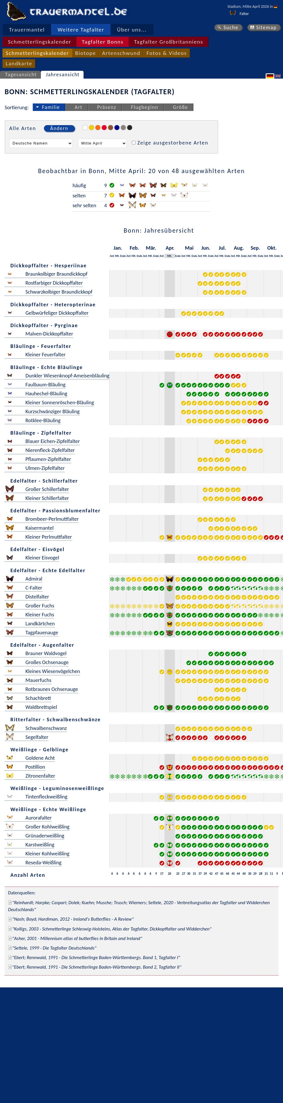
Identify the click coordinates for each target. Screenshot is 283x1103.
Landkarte (19, 63)
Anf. (112, 255)
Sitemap (266, 27)
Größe (180, 107)
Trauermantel (27, 29)
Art (78, 107)
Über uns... (132, 29)
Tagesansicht (21, 74)
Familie (51, 107)
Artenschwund (121, 53)
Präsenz (106, 107)
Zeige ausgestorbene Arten (172, 142)
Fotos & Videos (167, 53)
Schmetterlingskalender (39, 41)
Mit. (117, 255)
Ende (123, 255)
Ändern (59, 128)
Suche (230, 27)
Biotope (85, 53)
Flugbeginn (144, 107)
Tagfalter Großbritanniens (168, 41)
